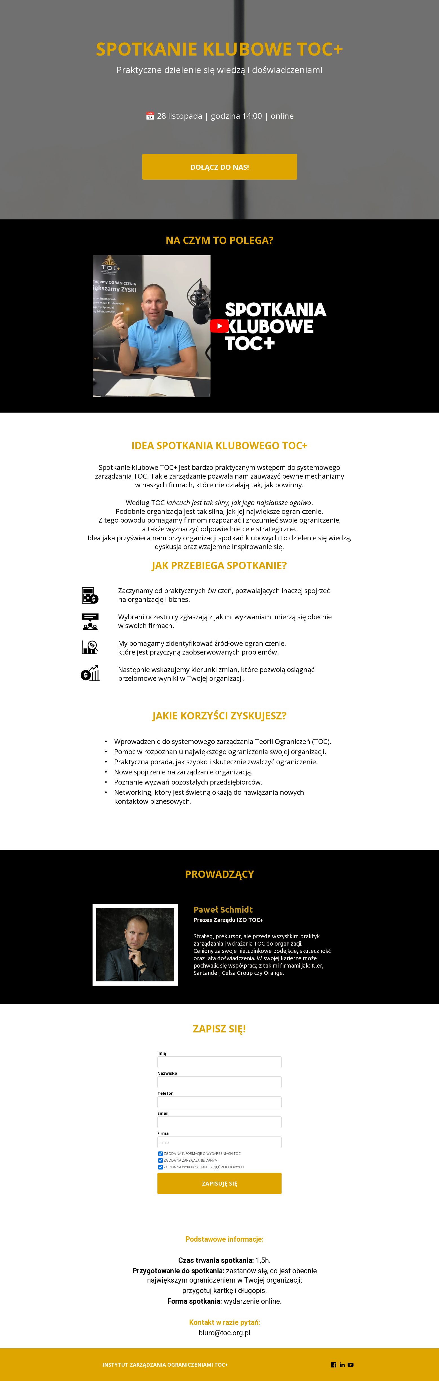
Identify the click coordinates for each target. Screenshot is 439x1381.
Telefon (165, 1093)
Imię (161, 1053)
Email (162, 1113)
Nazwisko (167, 1073)
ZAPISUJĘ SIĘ (219, 1183)
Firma (163, 1133)
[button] (219, 167)
